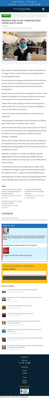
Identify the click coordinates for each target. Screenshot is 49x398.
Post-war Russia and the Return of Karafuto (19, 306)
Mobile (14, 4)
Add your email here (9, 269)
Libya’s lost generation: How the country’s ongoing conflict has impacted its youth (12, 191)
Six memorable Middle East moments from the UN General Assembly (34, 191)
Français (24, 4)
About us (24, 360)
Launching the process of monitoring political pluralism (22, 289)
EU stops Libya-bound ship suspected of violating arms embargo (25, 338)
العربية (19, 4)
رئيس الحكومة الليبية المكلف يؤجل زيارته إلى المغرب (20, 313)
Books (9, 4)
